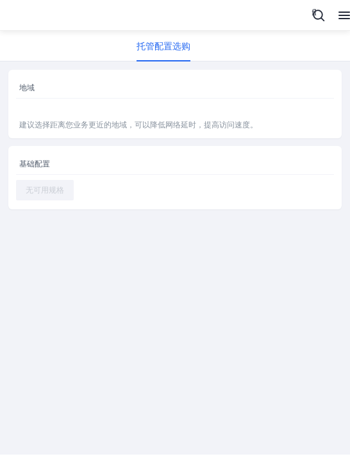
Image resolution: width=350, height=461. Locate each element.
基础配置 (34, 163)
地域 (27, 87)
